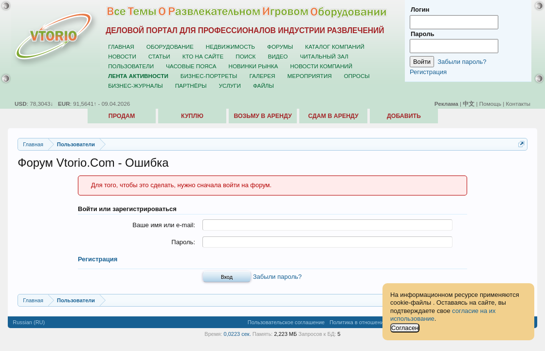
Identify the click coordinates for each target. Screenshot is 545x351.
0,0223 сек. (237, 334)
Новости (122, 56)
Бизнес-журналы (135, 85)
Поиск (245, 56)
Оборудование (170, 46)
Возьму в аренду (262, 116)
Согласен (404, 328)
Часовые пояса (191, 66)
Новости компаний (321, 66)
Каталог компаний (334, 46)
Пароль (422, 34)
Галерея (262, 76)
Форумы (280, 46)
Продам (122, 116)
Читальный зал (324, 56)
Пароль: (183, 242)
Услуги (230, 85)
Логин (420, 9)
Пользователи (131, 66)
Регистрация (97, 259)
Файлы (263, 85)
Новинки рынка (253, 66)
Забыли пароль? (277, 276)
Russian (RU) (29, 322)
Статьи (159, 56)
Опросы (357, 76)
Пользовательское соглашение (286, 322)
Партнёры (191, 85)
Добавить (404, 116)
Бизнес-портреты (209, 76)
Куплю (192, 116)
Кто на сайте (203, 56)
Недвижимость (230, 46)
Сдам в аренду (333, 116)
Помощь (490, 103)
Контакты (518, 103)
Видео (278, 56)
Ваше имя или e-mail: (163, 225)
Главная (121, 46)
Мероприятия (310, 76)
